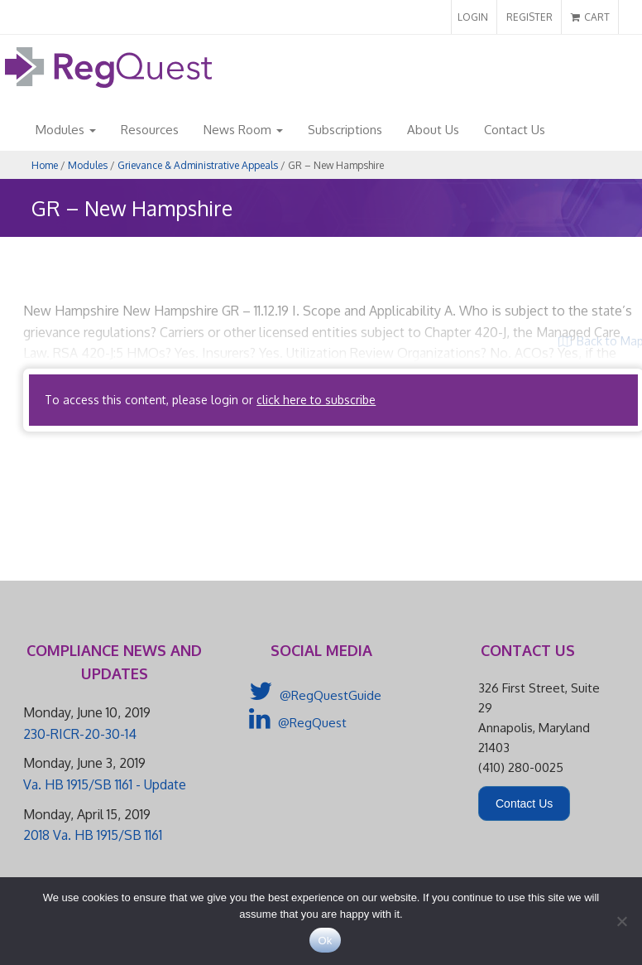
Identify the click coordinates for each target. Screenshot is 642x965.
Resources (150, 130)
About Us (433, 130)
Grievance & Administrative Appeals (197, 165)
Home (44, 165)
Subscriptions (345, 130)
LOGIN (473, 17)
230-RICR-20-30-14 (80, 734)
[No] (621, 921)
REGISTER (529, 17)
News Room (243, 130)
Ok (325, 940)
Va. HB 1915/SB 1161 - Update (104, 784)
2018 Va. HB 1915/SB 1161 (92, 835)
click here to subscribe (316, 400)
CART (590, 17)
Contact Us (514, 130)
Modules (66, 130)
